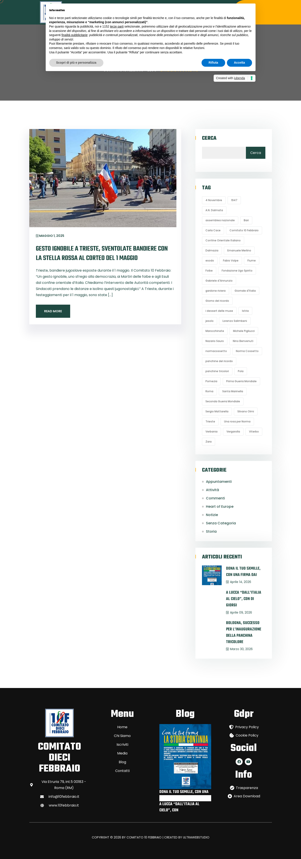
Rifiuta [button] (213, 62)
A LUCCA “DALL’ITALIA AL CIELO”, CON (179, 807)
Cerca (209, 138)
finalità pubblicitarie (74, 35)
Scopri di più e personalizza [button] (76, 62)
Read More (53, 311)
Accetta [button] (239, 62)
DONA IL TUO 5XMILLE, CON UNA (184, 792)
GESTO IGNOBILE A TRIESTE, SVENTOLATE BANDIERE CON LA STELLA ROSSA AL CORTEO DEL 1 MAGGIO (102, 253)
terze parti (117, 26)
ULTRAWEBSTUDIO (196, 837)
